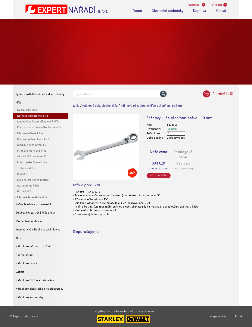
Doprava (199, 11)
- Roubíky (21, 174)
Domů (137, 11)
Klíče (18, 102)
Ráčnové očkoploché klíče (100, 106)
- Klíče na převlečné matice (32, 179)
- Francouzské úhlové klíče (31, 162)
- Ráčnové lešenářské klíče (31, 197)
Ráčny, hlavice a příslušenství (33, 204)
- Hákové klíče (23, 191)
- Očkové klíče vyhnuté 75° (31, 156)
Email (239, 316)
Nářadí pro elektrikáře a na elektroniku (39, 288)
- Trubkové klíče (24, 168)
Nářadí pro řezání (26, 263)
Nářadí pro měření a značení (33, 246)
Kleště (19, 238)
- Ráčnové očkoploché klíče (31, 115)
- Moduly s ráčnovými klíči (31, 145)
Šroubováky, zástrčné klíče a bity (35, 212)
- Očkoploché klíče (26, 110)
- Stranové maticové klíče (30, 150)
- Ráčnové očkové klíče (29, 133)
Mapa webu (218, 316)
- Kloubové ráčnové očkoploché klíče (37, 121)
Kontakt (222, 11)
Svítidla (20, 271)
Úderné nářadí (24, 255)
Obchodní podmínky (167, 11)
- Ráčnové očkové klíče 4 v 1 (32, 139)
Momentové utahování (29, 221)
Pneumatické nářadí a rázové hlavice (38, 229)
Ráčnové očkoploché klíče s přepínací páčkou (151, 106)
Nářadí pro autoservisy (29, 297)
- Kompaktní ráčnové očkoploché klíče (38, 127)
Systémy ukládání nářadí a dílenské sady (40, 94)
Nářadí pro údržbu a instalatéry (35, 280)
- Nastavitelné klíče (27, 185)
